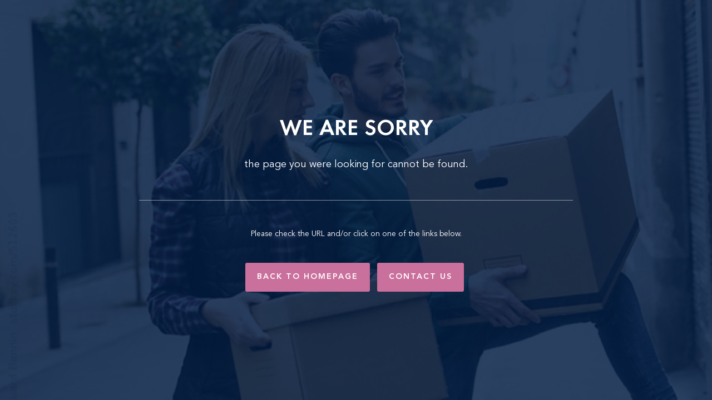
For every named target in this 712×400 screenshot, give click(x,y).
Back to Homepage (307, 277)
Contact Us (420, 277)
